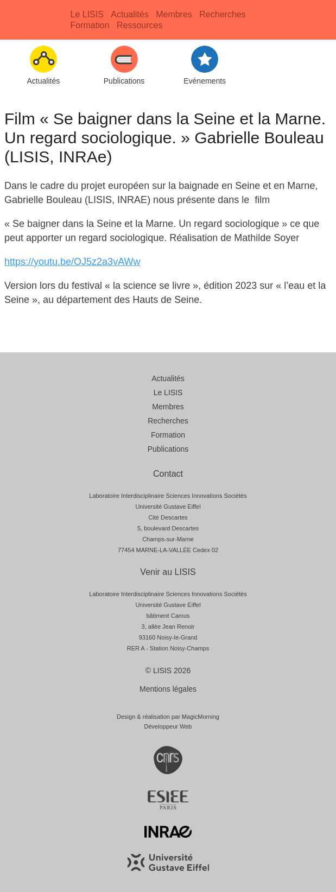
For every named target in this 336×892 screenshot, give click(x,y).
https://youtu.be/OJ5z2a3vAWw (72, 261)
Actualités (129, 14)
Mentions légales (168, 689)
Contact (168, 473)
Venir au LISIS (167, 572)
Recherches (222, 14)
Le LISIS (87, 14)
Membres (174, 14)
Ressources (139, 25)
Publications (168, 449)
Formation (90, 25)
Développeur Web (168, 726)
